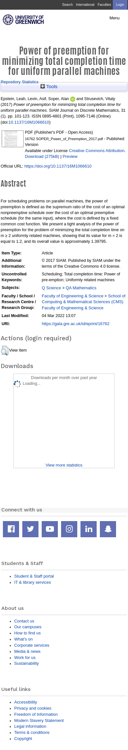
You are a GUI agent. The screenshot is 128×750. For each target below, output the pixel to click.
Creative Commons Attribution (96, 150)
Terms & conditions (31, 732)
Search (67, 4)
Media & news (27, 651)
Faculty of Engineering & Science (72, 295)
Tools (49, 86)
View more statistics (64, 465)
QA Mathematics (81, 287)
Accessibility (25, 702)
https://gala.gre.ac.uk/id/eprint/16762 (75, 323)
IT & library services (32, 582)
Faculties (104, 4)
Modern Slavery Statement (39, 720)
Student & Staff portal (34, 576)
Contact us (24, 621)
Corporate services (31, 645)
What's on (23, 639)
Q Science (51, 287)
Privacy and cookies (32, 708)
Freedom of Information (36, 714)
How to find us (27, 633)
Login (120, 4)
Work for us (25, 657)
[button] (4, 350)
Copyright (23, 738)
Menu (115, 18)
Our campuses (27, 626)
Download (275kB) (42, 156)
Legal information (30, 726)
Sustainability (26, 663)
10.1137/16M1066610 (28, 122)
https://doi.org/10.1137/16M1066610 (57, 166)
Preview (70, 156)
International (85, 4)
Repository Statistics (19, 81)
